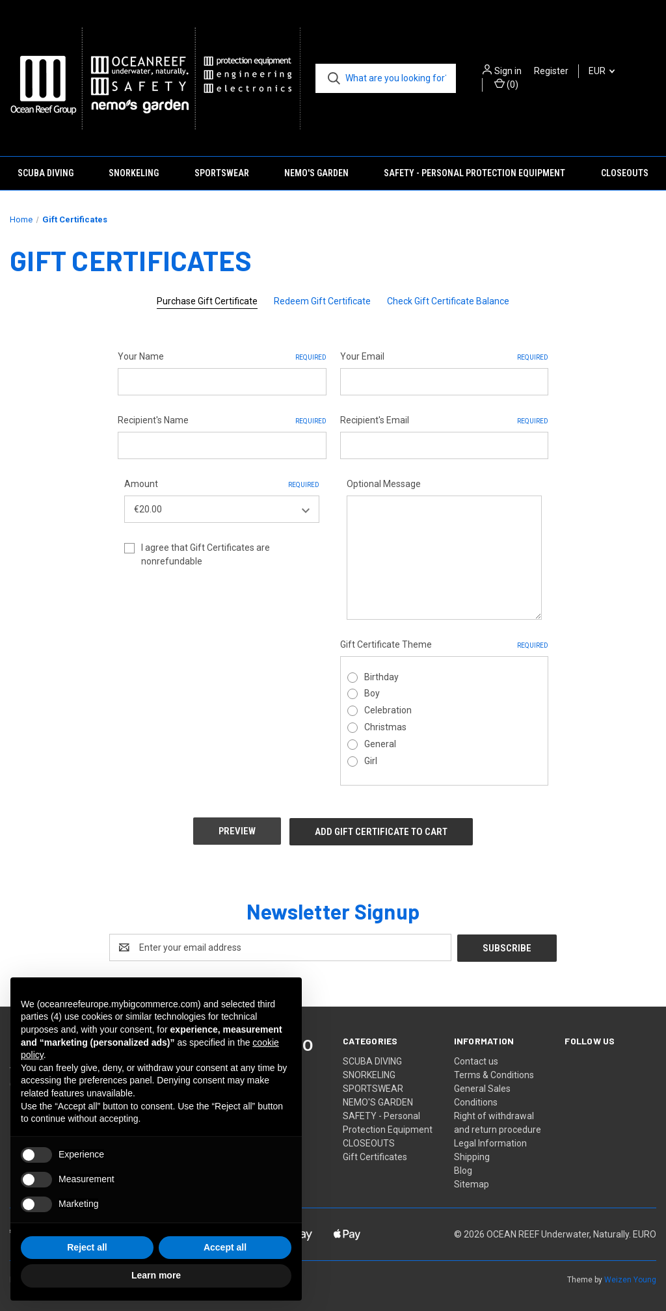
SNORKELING (134, 173)
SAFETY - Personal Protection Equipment (474, 173)
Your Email (444, 357)
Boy (372, 693)
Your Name (222, 357)
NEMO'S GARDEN (316, 173)
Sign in (508, 71)
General (380, 744)
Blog (463, 1168)
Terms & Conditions (494, 1073)
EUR (602, 71)
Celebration (388, 710)
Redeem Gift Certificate (322, 301)
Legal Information (490, 1141)
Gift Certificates (375, 1155)
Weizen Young (630, 1277)
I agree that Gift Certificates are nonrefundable (205, 554)
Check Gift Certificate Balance (448, 301)
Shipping (472, 1155)
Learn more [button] (156, 1275)
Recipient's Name (222, 421)
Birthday (381, 677)
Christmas (385, 727)
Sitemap (471, 1182)
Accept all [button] (225, 1247)
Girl (370, 761)
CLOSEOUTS (624, 173)
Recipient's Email (444, 421)
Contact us (476, 1059)
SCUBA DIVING (45, 173)
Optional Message (384, 484)
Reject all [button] (87, 1247)
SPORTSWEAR (221, 173)
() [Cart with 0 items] (506, 84)
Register (551, 71)
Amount (221, 484)
